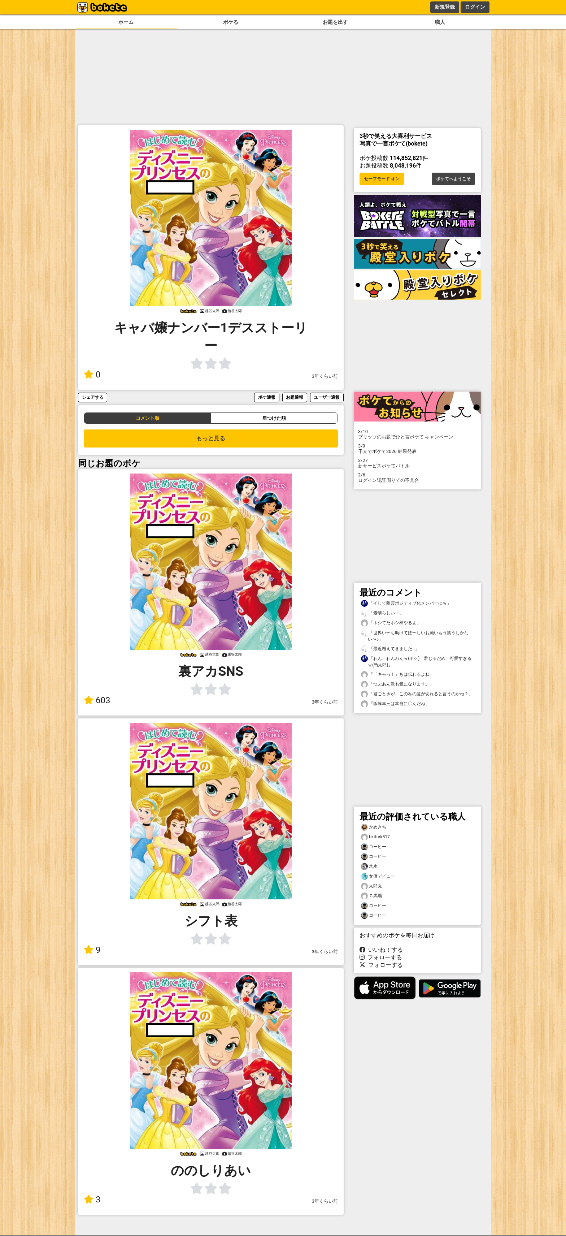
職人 (440, 22)
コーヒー (373, 846)
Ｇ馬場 (371, 896)
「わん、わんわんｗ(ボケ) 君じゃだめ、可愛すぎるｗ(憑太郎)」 (416, 661)
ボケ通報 (266, 397)
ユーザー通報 (327, 397)
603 (97, 700)
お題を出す (335, 22)
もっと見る (210, 438)
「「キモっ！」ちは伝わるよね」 (397, 674)
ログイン (475, 7)
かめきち (373, 827)
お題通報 (294, 397)
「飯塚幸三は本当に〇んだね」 (395, 703)
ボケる (230, 22)
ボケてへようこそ (453, 178)
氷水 (369, 866)
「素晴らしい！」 (382, 613)
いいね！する (381, 949)
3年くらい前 (325, 376)
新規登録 (445, 7)
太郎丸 (371, 886)
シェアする (93, 397)
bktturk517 (375, 837)
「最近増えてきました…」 (390, 648)
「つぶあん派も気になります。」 (397, 684)
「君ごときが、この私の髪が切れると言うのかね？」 (417, 694)
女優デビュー (378, 876)
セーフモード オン (382, 178)
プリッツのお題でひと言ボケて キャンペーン (417, 434)
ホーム (126, 22)
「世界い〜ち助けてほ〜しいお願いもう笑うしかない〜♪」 (415, 636)
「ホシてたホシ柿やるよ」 (391, 622)
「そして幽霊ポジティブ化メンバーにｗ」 (406, 603)
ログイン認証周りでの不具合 (417, 477)
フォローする (381, 957)
